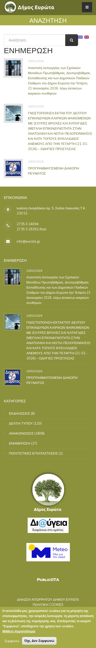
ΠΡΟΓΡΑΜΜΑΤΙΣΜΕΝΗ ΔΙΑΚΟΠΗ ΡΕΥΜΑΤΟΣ (53, 170)
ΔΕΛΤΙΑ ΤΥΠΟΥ (21, 423)
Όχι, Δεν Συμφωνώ (39, 642)
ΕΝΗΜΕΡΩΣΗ (19, 443)
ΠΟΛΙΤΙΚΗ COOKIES (48, 604)
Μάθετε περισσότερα (18, 632)
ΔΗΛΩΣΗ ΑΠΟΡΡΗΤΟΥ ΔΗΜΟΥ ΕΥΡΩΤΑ (48, 599)
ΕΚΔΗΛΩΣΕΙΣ (19, 413)
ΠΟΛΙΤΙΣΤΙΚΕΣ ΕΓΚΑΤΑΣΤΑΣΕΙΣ (33, 453)
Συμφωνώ (11, 642)
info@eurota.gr (28, 241)
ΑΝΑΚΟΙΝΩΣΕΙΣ (21, 433)
